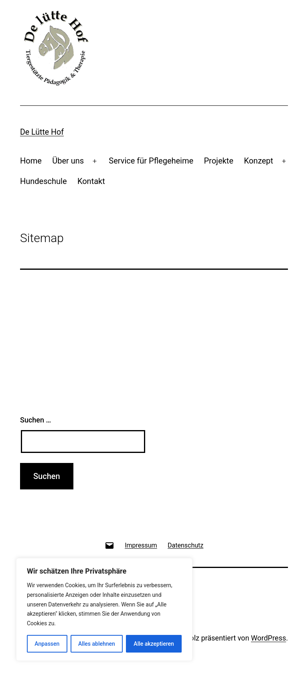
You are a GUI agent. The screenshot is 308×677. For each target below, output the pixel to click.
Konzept (258, 161)
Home (31, 161)
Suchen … (35, 420)
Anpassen (46, 644)
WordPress (268, 638)
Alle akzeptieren (154, 644)
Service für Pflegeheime (151, 161)
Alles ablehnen (96, 644)
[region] (104, 609)
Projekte (218, 161)
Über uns (68, 161)
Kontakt (91, 181)
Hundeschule (43, 181)
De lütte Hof (42, 132)
